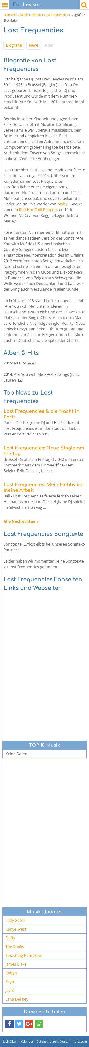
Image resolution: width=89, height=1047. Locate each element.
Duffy (10, 938)
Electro (36, 15)
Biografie (14, 45)
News (34, 45)
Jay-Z (9, 990)
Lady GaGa (15, 920)
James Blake (16, 964)
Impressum (79, 1041)
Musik (24, 15)
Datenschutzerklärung (52, 1041)
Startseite (10, 15)
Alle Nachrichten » (21, 521)
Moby (62, 204)
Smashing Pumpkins (23, 955)
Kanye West (15, 929)
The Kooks (14, 946)
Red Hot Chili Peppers (38, 209)
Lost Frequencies (56, 15)
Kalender (27, 1041)
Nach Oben (10, 1041)
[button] (9, 1024)
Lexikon (27, 4)
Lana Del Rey (16, 999)
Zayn (9, 981)
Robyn (11, 973)
